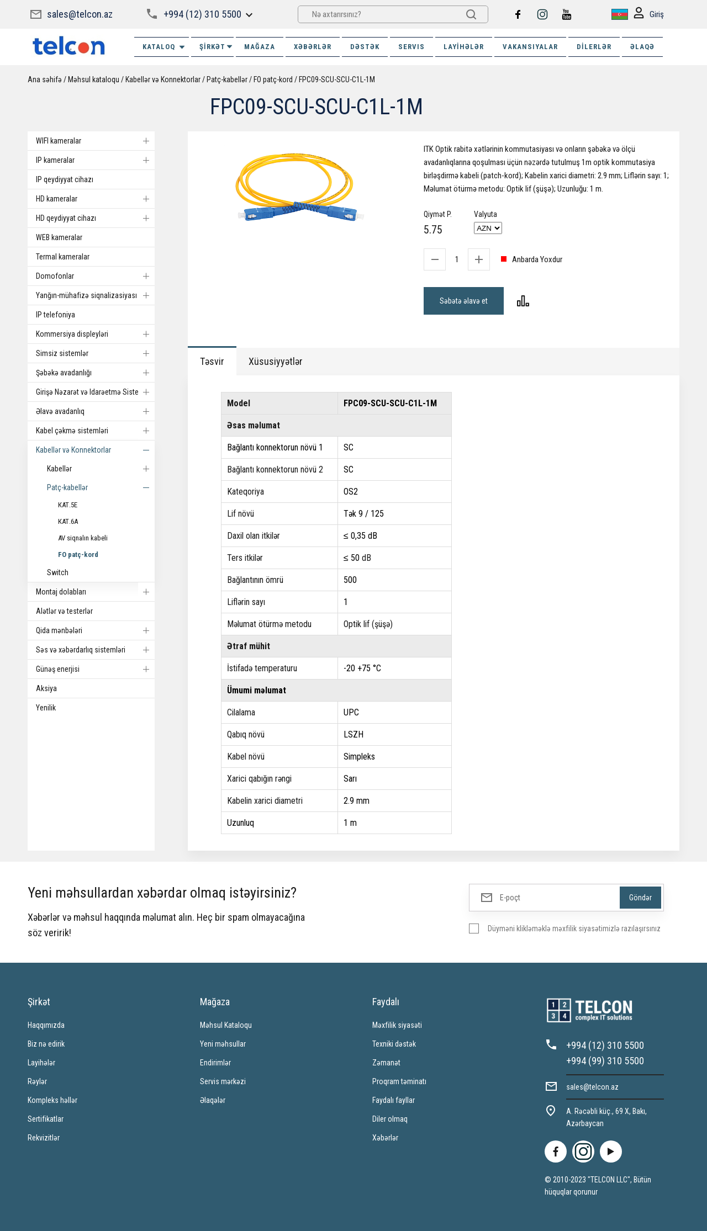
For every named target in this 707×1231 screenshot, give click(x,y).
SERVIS (411, 47)
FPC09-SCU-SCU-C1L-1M (337, 79)
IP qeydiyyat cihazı (64, 179)
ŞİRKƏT (216, 47)
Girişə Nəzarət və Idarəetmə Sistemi (95, 392)
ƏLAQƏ (642, 47)
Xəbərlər (385, 1137)
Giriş (649, 15)
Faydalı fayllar (393, 1100)
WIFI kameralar (95, 140)
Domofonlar (95, 276)
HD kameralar (95, 198)
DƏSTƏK (364, 47)
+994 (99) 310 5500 (605, 1060)
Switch (57, 572)
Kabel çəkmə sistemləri (95, 430)
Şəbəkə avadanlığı (95, 372)
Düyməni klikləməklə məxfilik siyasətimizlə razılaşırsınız (574, 928)
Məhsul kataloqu (93, 79)
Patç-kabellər (227, 79)
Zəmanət (386, 1062)
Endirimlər (215, 1062)
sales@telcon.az (80, 14)
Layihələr (464, 47)
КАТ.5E (67, 505)
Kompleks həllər (52, 1100)
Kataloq (164, 47)
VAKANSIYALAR (530, 47)
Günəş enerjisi (95, 669)
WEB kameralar (59, 237)
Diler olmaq (390, 1119)
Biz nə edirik (46, 1043)
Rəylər (37, 1081)
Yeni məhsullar (223, 1043)
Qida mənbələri (95, 630)
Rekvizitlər (44, 1137)
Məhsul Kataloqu (226, 1025)
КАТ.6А (68, 521)
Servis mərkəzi (223, 1081)
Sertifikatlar (46, 1119)
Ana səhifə (45, 79)
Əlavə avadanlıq (95, 411)
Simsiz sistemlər (95, 353)
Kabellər (101, 468)
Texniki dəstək (394, 1043)
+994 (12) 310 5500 (202, 14)
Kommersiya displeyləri (95, 334)
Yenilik (46, 707)
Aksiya (46, 688)
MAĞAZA (259, 47)
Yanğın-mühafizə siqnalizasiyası (95, 295)
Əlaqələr (212, 1100)
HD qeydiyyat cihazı (95, 218)
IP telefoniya (55, 314)
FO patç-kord (273, 79)
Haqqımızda (46, 1025)
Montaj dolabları (95, 591)
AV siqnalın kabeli (83, 538)
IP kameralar (95, 160)
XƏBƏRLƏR (312, 47)
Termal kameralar (62, 256)
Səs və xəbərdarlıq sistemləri (95, 649)
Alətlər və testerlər (64, 611)
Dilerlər (594, 47)
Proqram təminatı (399, 1081)
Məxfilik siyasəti (397, 1025)
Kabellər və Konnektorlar (163, 79)
